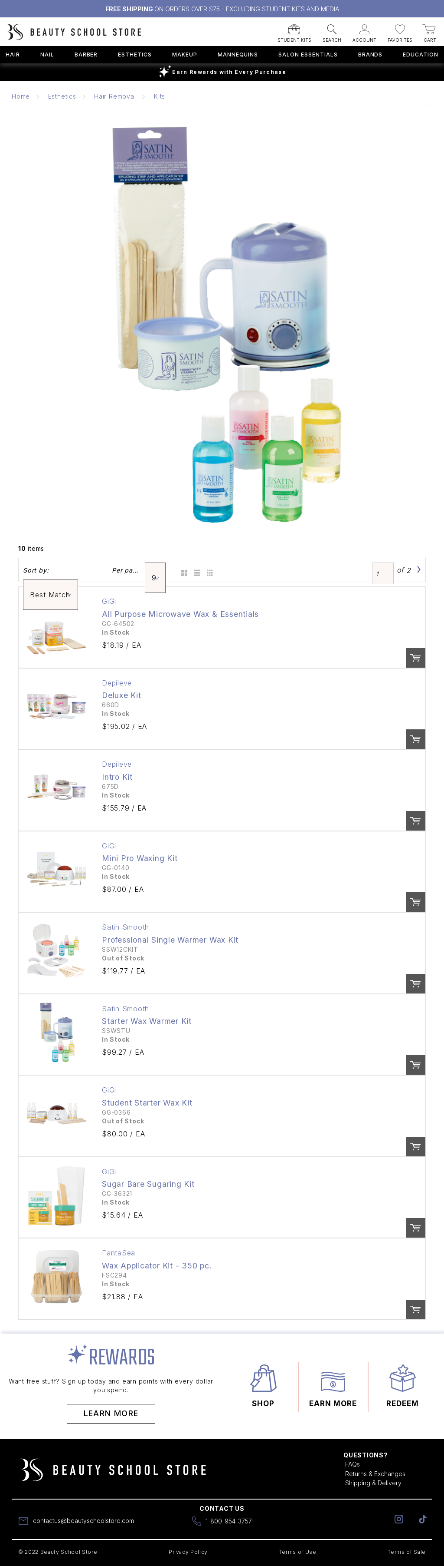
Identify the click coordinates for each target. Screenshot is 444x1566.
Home (21, 96)
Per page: (126, 570)
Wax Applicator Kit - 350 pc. (157, 1265)
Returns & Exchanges (375, 1473)
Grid (182, 570)
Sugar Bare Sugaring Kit (148, 1184)
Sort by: (36, 570)
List (195, 570)
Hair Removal (115, 96)
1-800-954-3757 (229, 1521)
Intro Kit (117, 776)
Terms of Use (298, 1552)
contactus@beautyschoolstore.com (83, 1520)
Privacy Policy (188, 1552)
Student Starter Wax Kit (147, 1102)
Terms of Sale (407, 1552)
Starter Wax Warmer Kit (147, 1021)
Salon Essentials (307, 54)
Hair (13, 54)
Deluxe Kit (121, 695)
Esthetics (135, 54)
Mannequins (238, 54)
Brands (370, 54)
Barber (86, 54)
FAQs (352, 1464)
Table (208, 570)
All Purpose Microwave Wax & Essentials (180, 614)
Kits (159, 96)
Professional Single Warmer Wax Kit (170, 939)
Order (415, 658)
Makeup (184, 54)
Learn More (111, 1413)
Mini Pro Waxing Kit (140, 858)
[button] (294, 30)
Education (420, 54)
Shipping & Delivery (373, 1483)
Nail (47, 54)
